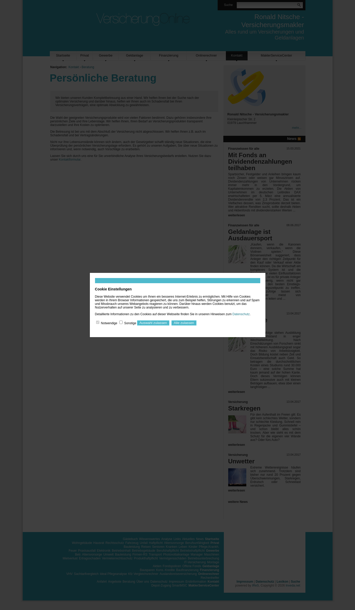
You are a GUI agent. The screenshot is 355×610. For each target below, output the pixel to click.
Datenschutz (241, 314)
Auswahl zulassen (153, 323)
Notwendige (109, 323)
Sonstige (130, 323)
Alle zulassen (184, 323)
